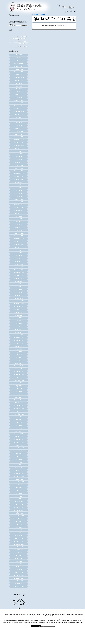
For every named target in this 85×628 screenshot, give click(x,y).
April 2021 (18, 224)
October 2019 (18, 275)
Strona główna (35, 14)
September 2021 (19, 210)
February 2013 (18, 501)
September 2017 (19, 346)
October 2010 (18, 581)
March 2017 (18, 363)
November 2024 (19, 106)
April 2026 (18, 57)
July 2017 (19, 352)
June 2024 (18, 120)
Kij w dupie (23, 44)
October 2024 (18, 108)
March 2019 (18, 295)
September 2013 (19, 482)
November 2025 (19, 72)
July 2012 (19, 521)
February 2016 (18, 400)
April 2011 (18, 564)
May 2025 (19, 89)
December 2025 (19, 69)
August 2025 (18, 80)
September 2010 (19, 583)
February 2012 (18, 535)
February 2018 (18, 332)
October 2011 (18, 547)
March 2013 (18, 499)
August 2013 (18, 485)
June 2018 (18, 320)
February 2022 (18, 196)
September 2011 (19, 550)
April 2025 (18, 91)
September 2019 (19, 278)
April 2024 (18, 125)
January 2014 (18, 470)
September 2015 (19, 414)
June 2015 (18, 422)
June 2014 (18, 456)
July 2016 (19, 386)
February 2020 (18, 264)
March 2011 (18, 567)
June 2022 (18, 188)
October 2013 (18, 479)
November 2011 (19, 544)
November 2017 (19, 340)
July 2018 (19, 318)
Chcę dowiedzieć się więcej (48, 626)
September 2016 (19, 380)
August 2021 (18, 213)
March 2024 (18, 128)
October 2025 (18, 74)
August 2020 (18, 247)
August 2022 (18, 182)
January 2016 (18, 402)
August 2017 (18, 349)
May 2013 (19, 493)
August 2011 (18, 552)
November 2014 (19, 442)
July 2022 (19, 185)
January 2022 (18, 199)
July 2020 (19, 250)
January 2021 (18, 233)
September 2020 (19, 244)
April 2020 (18, 258)
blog (44, 14)
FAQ (42, 14)
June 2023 (18, 154)
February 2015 (18, 434)
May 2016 (19, 391)
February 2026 (18, 63)
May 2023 (19, 156)
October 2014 (18, 445)
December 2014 (19, 439)
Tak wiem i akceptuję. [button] (36, 626)
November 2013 (19, 476)
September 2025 (19, 77)
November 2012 (19, 510)
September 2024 (19, 111)
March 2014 (18, 465)
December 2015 (19, 405)
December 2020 (19, 236)
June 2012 (18, 524)
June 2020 (18, 253)
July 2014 (19, 453)
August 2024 (18, 114)
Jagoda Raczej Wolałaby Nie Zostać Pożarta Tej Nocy (19, 38)
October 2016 (18, 377)
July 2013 (19, 487)
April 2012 (18, 530)
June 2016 (18, 388)
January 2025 (18, 100)
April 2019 (18, 292)
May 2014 (19, 459)
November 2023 (19, 139)
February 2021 (18, 230)
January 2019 (18, 301)
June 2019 (18, 287)
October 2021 (18, 207)
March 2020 (18, 261)
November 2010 (19, 578)
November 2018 (19, 306)
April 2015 (18, 428)
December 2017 (19, 337)
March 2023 (18, 162)
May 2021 (19, 222)
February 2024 (18, 131)
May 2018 (19, 323)
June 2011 (18, 558)
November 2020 (19, 238)
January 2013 (18, 504)
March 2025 (18, 94)
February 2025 (18, 97)
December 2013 (19, 473)
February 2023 (18, 165)
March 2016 (18, 397)
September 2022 (19, 179)
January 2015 (18, 436)
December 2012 (19, 507)
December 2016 (19, 371)
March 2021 (18, 227)
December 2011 (19, 541)
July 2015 (19, 419)
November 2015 (19, 408)
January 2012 (18, 538)
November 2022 (19, 173)
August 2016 (18, 383)
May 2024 (19, 123)
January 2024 (18, 134)
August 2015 (18, 417)
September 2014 (19, 448)
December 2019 (19, 270)
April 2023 (18, 159)
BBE (39, 14)
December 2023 (19, 137)
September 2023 (19, 145)
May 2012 (19, 527)
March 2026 (18, 60)
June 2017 (18, 354)
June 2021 (18, 219)
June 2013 (18, 490)
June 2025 (18, 86)
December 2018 (19, 304)
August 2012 (18, 518)
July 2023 (19, 151)
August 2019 (18, 281)
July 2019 (19, 284)
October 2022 (18, 176)
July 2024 (19, 117)
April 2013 (18, 496)
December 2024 (19, 103)
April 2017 (18, 360)
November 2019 (19, 272)
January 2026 (18, 66)
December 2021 (19, 202)
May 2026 (19, 55)
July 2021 (19, 216)
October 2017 (18, 343)
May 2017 (19, 357)
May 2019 (19, 289)
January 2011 (18, 572)
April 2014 (18, 462)
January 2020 (18, 267)
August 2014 (18, 451)
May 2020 (19, 255)
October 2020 (18, 241)
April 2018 (18, 326)
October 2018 (18, 309)
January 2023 (18, 168)
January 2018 (18, 335)
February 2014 (18, 468)
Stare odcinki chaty (18, 586)
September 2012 (19, 516)
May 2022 (19, 190)
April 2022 (18, 193)
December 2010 (19, 575)
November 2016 (19, 374)
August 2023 (18, 148)
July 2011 (19, 555)
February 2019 (18, 298)
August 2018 (18, 315)
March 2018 (18, 329)
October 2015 (18, 411)
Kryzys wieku (22, 46)
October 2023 (18, 142)
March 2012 (18, 533)
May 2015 (19, 425)
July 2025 (19, 83)
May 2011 (19, 561)
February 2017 (18, 366)
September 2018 (19, 312)
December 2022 (19, 171)
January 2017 (18, 369)
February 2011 (18, 569)
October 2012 (18, 513)
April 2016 (18, 394)
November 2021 (19, 205)
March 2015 (18, 431)
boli (26, 34)
